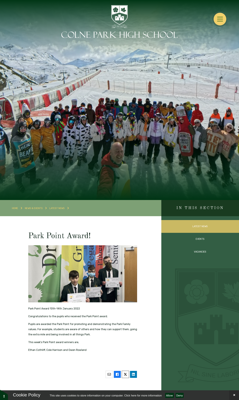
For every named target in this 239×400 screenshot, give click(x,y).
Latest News (57, 208)
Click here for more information (143, 395)
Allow (169, 395)
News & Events (34, 208)
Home (15, 208)
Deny (179, 395)
